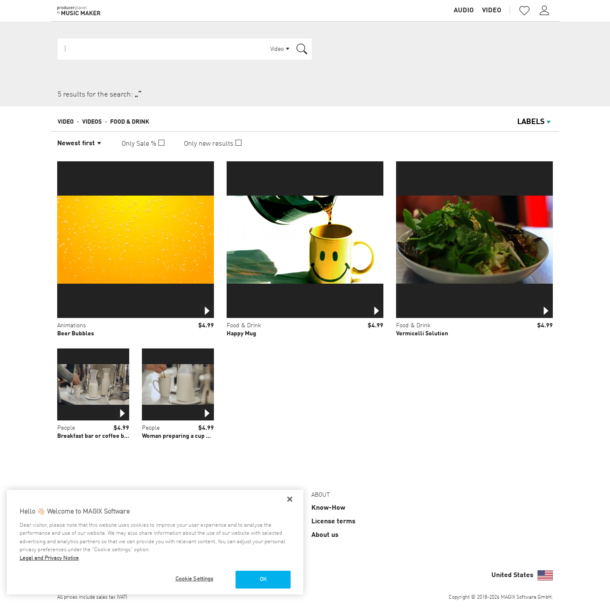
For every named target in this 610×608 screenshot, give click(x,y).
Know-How (328, 508)
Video (491, 10)
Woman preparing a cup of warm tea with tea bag (207, 436)
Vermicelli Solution (422, 334)
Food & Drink (129, 122)
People (66, 428)
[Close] (289, 499)
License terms (333, 521)
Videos (92, 122)
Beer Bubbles (75, 334)
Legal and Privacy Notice (49, 558)
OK (263, 579)
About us (324, 535)
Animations (71, 326)
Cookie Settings (194, 579)
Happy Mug (241, 334)
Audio (464, 10)
